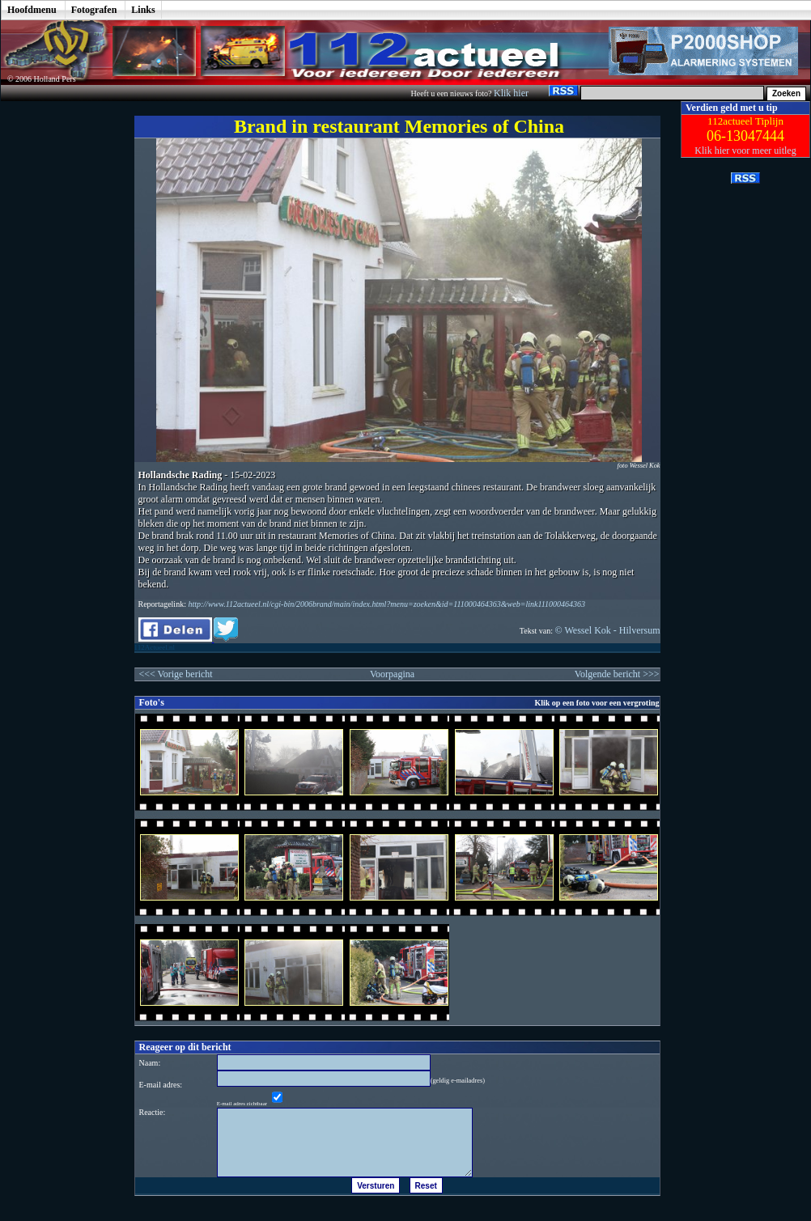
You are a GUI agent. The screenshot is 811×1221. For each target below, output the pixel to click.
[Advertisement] (55, 344)
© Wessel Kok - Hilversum (607, 630)
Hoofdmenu (32, 9)
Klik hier (512, 93)
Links (143, 9)
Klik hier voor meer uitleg (745, 150)
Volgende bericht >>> (617, 674)
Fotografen (94, 9)
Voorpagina (392, 674)
